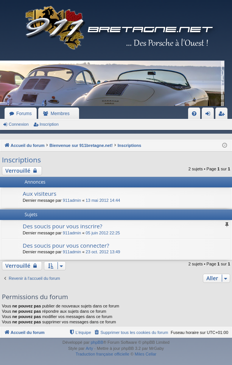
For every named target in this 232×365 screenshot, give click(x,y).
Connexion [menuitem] (209, 115)
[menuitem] (194, 113)
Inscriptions (21, 160)
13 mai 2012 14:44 (103, 200)
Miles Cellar (145, 354)
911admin (72, 200)
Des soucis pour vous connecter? (66, 245)
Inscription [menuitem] (223, 115)
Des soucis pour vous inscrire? (62, 226)
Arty (89, 348)
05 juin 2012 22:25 (103, 233)
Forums (24, 113)
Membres (60, 113)
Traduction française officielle (102, 354)
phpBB (97, 342)
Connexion (19, 124)
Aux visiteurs (39, 193)
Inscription (49, 124)
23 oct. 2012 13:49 (103, 252)
